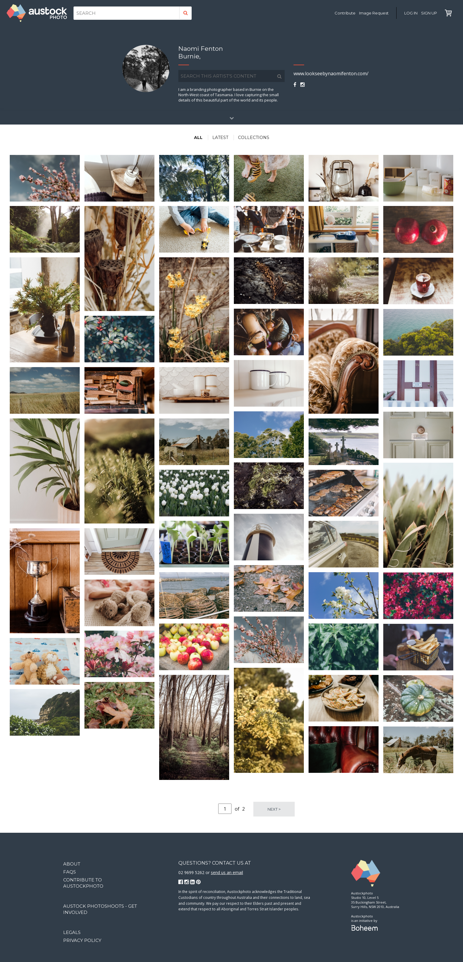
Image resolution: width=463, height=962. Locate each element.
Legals (72, 932)
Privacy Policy (82, 940)
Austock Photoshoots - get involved (100, 909)
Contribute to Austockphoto (83, 883)
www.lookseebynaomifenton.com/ (331, 73)
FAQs (69, 872)
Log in (411, 13)
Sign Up (429, 13)
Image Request (374, 13)
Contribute (345, 13)
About (71, 864)
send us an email (227, 872)
